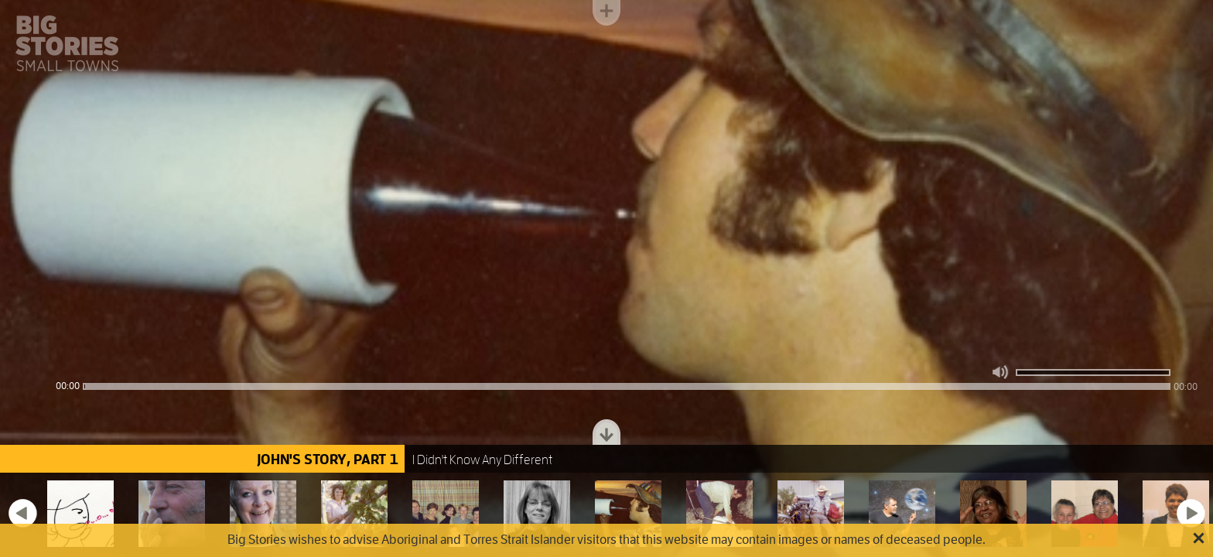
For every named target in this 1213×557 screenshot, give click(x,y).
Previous (22, 513)
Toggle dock (606, 432)
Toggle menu (606, 13)
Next (1190, 513)
